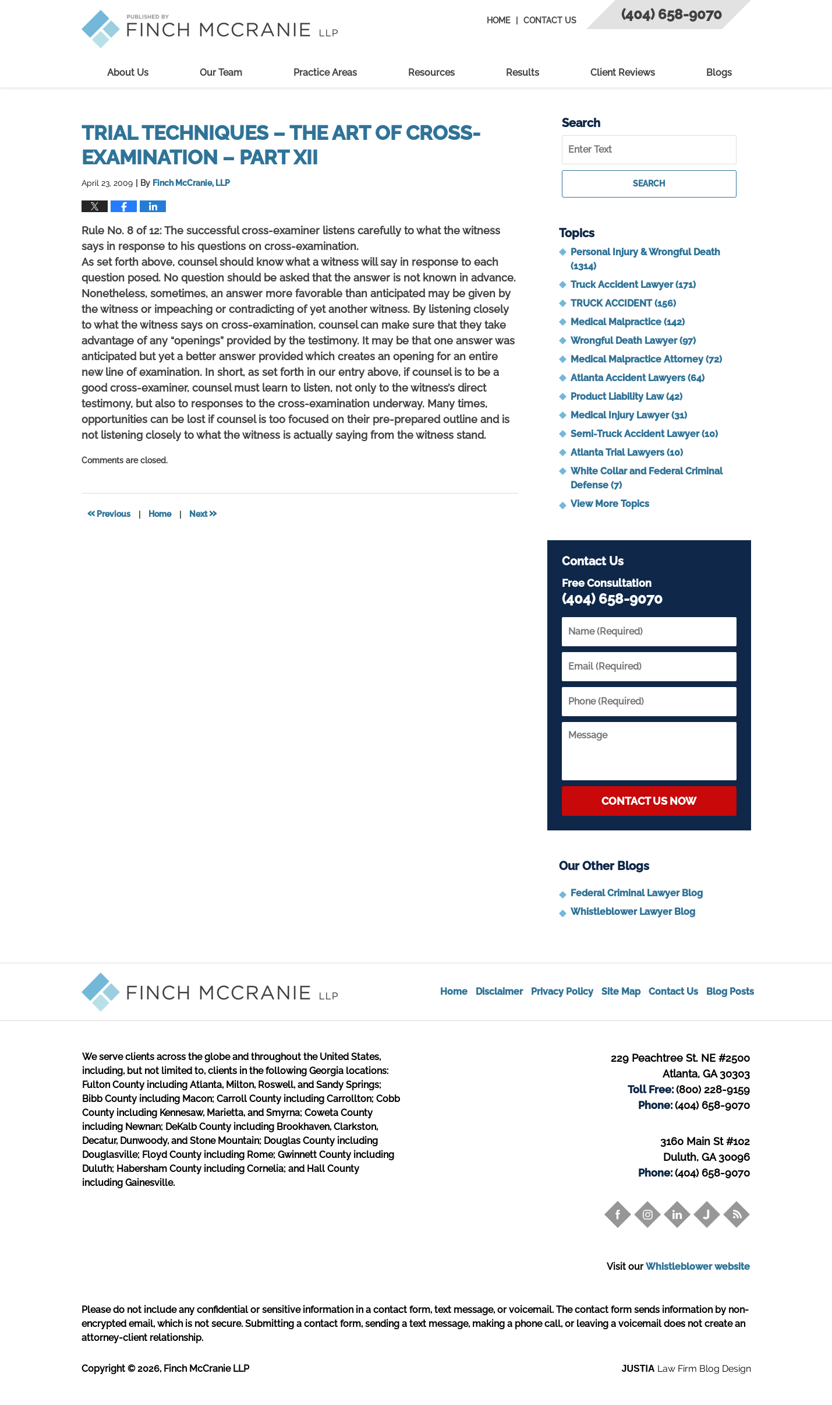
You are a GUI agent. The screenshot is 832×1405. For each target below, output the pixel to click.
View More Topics (610, 503)
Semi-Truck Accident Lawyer (644, 433)
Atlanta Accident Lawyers (637, 377)
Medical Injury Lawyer (629, 415)
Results (522, 72)
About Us (127, 72)
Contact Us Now (648, 801)
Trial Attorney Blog (210, 29)
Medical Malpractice (628, 322)
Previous (108, 513)
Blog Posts (730, 991)
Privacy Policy (562, 991)
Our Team (221, 72)
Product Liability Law (626, 396)
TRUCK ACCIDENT (623, 303)
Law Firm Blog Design (686, 1368)
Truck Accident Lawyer (633, 284)
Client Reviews (622, 72)
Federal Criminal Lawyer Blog (637, 893)
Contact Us (549, 20)
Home (498, 20)
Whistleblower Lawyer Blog (633, 911)
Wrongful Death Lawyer (633, 340)
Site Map (620, 991)
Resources (431, 72)
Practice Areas (325, 72)
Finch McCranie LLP (206, 1368)
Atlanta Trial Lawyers (627, 452)
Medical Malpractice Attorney (646, 359)
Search (649, 183)
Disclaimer (499, 991)
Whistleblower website (698, 1266)
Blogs (719, 72)
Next (203, 513)
